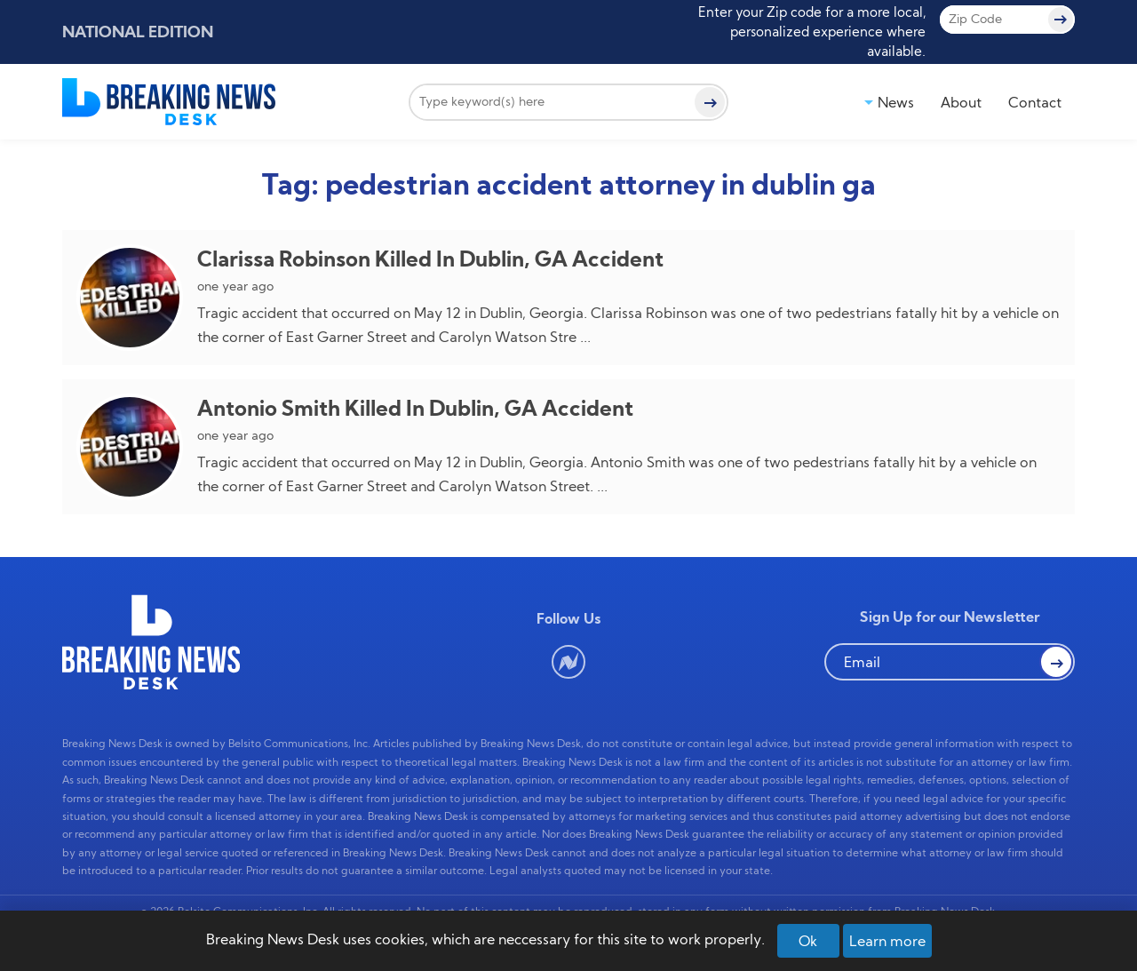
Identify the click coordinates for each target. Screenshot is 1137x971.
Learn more (887, 941)
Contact (1034, 102)
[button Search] (1056, 662)
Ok (808, 941)
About (961, 102)
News (896, 102)
